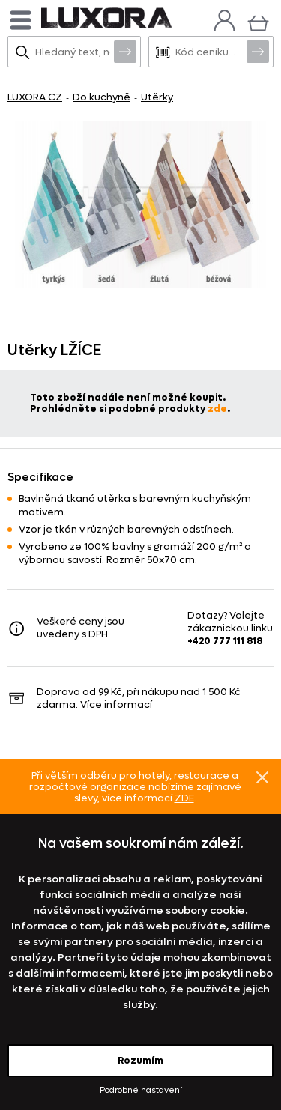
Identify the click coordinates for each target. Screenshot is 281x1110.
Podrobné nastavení (141, 1090)
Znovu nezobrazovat (262, 777)
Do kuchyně (101, 97)
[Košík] (258, 21)
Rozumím (140, 1060)
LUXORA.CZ (34, 97)
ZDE (184, 798)
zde (217, 408)
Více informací (116, 704)
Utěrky (157, 97)
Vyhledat (125, 50)
